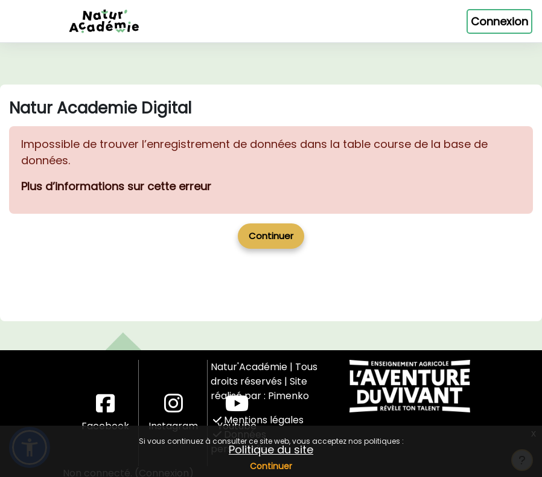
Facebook (105, 413)
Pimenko (288, 396)
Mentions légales (258, 420)
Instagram (173, 413)
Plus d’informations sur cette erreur (116, 186)
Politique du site (271, 449)
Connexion (499, 21)
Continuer (271, 466)
